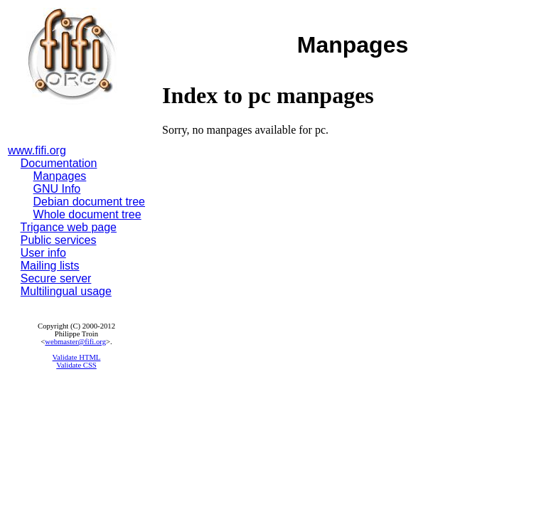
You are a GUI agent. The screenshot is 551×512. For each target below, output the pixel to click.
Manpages (60, 176)
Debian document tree (89, 202)
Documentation (59, 163)
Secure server (56, 278)
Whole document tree (87, 214)
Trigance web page (69, 227)
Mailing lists (50, 266)
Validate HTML (77, 357)
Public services (59, 240)
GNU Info (57, 189)
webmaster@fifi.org (75, 342)
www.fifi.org (37, 150)
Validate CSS (76, 365)
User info (43, 253)
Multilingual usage (66, 291)
